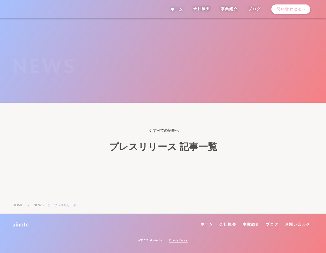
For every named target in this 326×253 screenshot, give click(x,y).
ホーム (206, 224)
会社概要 (227, 224)
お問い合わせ (297, 224)
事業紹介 (251, 224)
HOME (18, 205)
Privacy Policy (178, 239)
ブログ (272, 224)
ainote (21, 224)
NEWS (38, 205)
